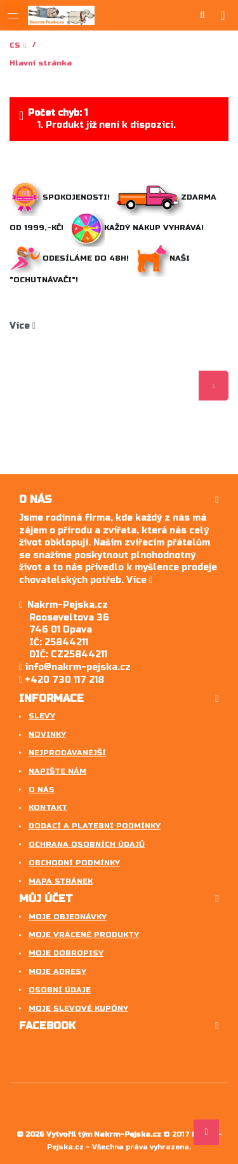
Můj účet (46, 899)
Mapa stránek (61, 881)
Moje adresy (57, 971)
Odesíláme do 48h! (72, 258)
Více (23, 325)
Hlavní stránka (41, 62)
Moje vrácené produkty (84, 934)
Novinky (47, 734)
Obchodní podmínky (74, 862)
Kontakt (48, 807)
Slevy (42, 715)
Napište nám (57, 771)
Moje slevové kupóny (78, 1008)
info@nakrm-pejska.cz (75, 667)
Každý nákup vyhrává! (138, 227)
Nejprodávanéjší (67, 752)
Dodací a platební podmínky (95, 825)
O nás (42, 789)
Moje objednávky (68, 916)
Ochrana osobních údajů (87, 844)
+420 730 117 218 (61, 679)
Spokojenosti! (61, 197)
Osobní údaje (60, 989)
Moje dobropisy (66, 952)
